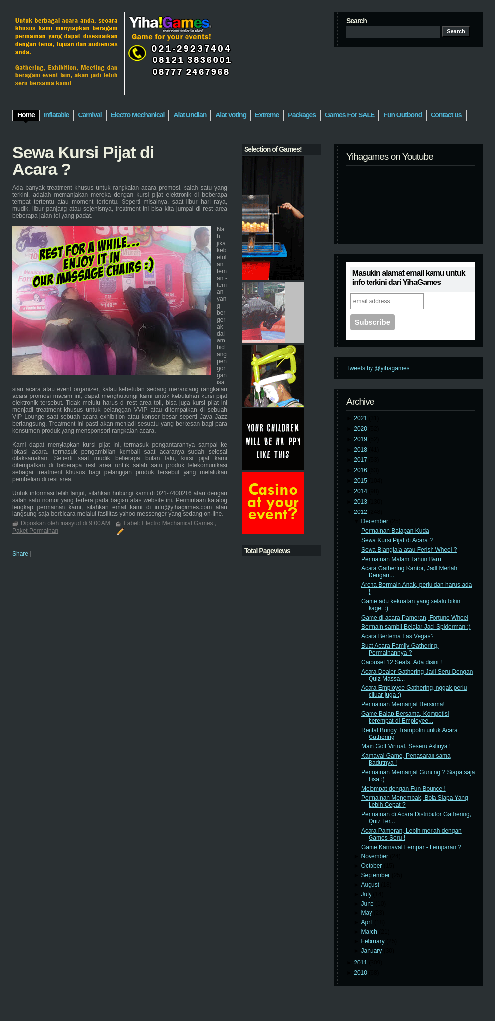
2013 (361, 501)
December (375, 521)
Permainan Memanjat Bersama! (403, 704)
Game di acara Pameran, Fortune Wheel (414, 617)
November (375, 856)
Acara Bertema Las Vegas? (397, 636)
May (367, 912)
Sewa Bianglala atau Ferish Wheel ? (409, 549)
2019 (361, 439)
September (376, 875)
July (367, 894)
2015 (361, 480)
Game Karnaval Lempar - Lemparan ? (411, 847)
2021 (361, 418)
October (372, 865)
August (371, 884)
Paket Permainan (35, 530)
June (368, 903)
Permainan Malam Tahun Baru (401, 559)
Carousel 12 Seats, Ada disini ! (401, 662)
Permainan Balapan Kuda (395, 530)
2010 (361, 972)
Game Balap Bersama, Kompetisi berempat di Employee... (405, 717)
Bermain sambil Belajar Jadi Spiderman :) (416, 627)
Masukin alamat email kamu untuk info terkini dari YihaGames (408, 277)
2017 (361, 459)
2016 (361, 470)
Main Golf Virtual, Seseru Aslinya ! (406, 746)
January (372, 950)
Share (20, 553)
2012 (361, 512)
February (373, 941)
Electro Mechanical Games (177, 523)
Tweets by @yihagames (378, 368)
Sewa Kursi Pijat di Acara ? (397, 540)
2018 (361, 449)
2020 (361, 428)
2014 (361, 491)
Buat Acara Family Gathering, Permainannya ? (400, 649)
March (370, 931)
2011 (361, 962)
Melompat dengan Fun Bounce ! (403, 788)
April (367, 922)
